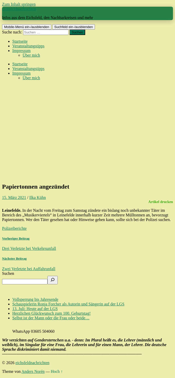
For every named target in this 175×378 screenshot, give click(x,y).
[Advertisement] (87, 142)
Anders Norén (33, 371)
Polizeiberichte (14, 228)
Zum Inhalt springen (19, 4)
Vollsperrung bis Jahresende (35, 299)
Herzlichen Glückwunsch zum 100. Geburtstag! (51, 313)
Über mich (31, 55)
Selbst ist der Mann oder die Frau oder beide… (50, 318)
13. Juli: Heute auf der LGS (35, 308)
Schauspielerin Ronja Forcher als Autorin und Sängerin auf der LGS (68, 304)
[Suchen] (52, 280)
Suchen (8, 273)
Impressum (21, 50)
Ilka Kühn (37, 197)
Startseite (20, 41)
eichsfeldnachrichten (19, 9)
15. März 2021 (14, 197)
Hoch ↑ (57, 371)
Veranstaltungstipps (28, 46)
